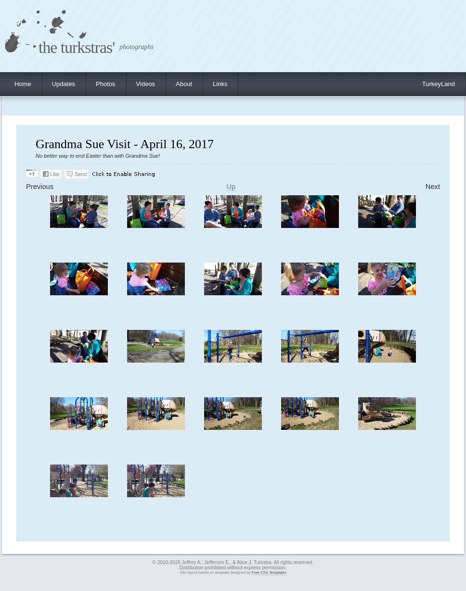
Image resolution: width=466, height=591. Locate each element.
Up (230, 186)
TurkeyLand (438, 84)
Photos (105, 84)
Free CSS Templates (269, 572)
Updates (63, 84)
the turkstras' (77, 47)
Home (22, 84)
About (184, 84)
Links (220, 84)
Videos (145, 84)
